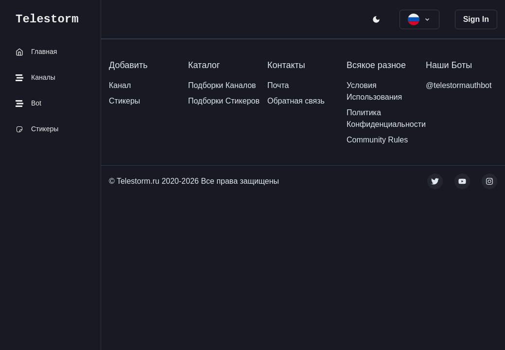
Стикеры (124, 101)
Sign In (476, 19)
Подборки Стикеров (224, 101)
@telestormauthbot (458, 85)
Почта (278, 85)
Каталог (204, 65)
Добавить (128, 65)
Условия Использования (374, 91)
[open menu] (376, 19)
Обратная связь (296, 101)
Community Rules (377, 140)
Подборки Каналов (222, 85)
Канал (120, 85)
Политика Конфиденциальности (386, 118)
